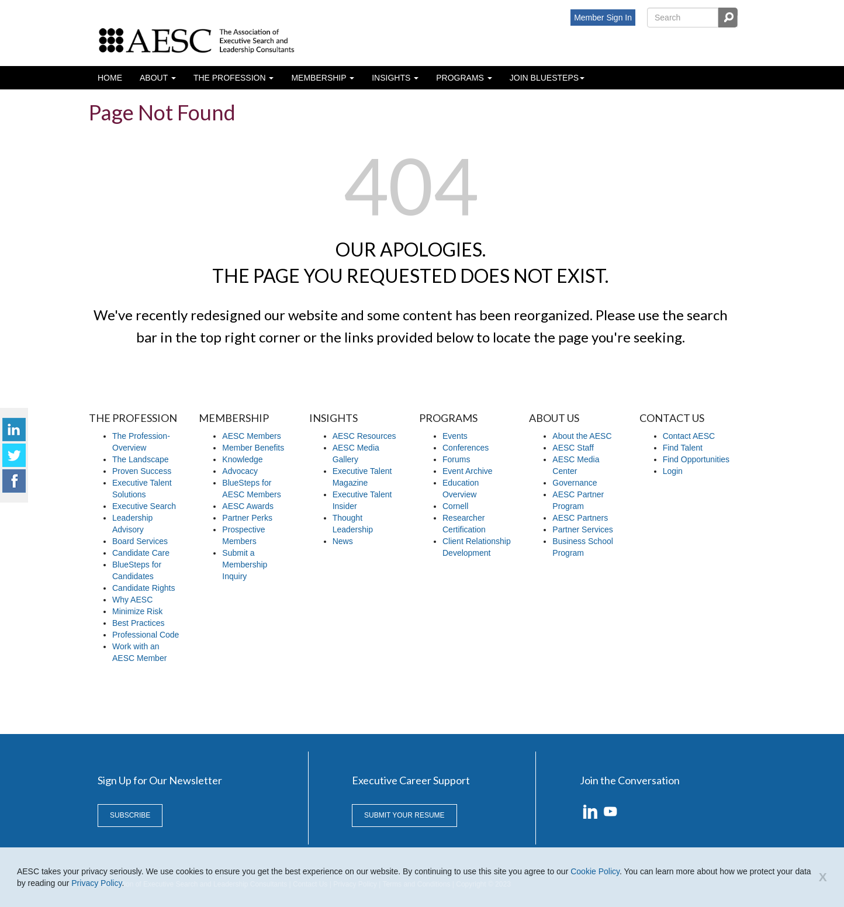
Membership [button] (319, 77)
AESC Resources (364, 436)
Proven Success (141, 471)
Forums (456, 459)
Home (110, 77)
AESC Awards (248, 506)
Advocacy (240, 471)
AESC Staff (573, 447)
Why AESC (132, 599)
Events (455, 436)
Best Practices (138, 623)
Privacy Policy (96, 883)
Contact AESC (689, 436)
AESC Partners (580, 517)
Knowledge (242, 459)
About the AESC (581, 436)
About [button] (155, 77)
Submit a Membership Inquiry (244, 564)
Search (728, 17)
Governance (574, 482)
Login (673, 471)
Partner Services (582, 529)
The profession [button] (230, 77)
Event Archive (467, 471)
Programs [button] (461, 77)
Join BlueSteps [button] (544, 77)
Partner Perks (247, 517)
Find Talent (683, 447)
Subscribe (130, 815)
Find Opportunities (696, 459)
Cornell (455, 506)
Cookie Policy (595, 871)
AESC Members (251, 436)
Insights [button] (392, 77)
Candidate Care (141, 553)
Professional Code (145, 634)
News (343, 541)
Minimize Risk (137, 611)
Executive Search (144, 506)
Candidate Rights (143, 588)
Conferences (465, 447)
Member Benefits (253, 447)
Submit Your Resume (404, 815)
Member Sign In (603, 17)
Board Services (140, 541)
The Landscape (140, 459)
